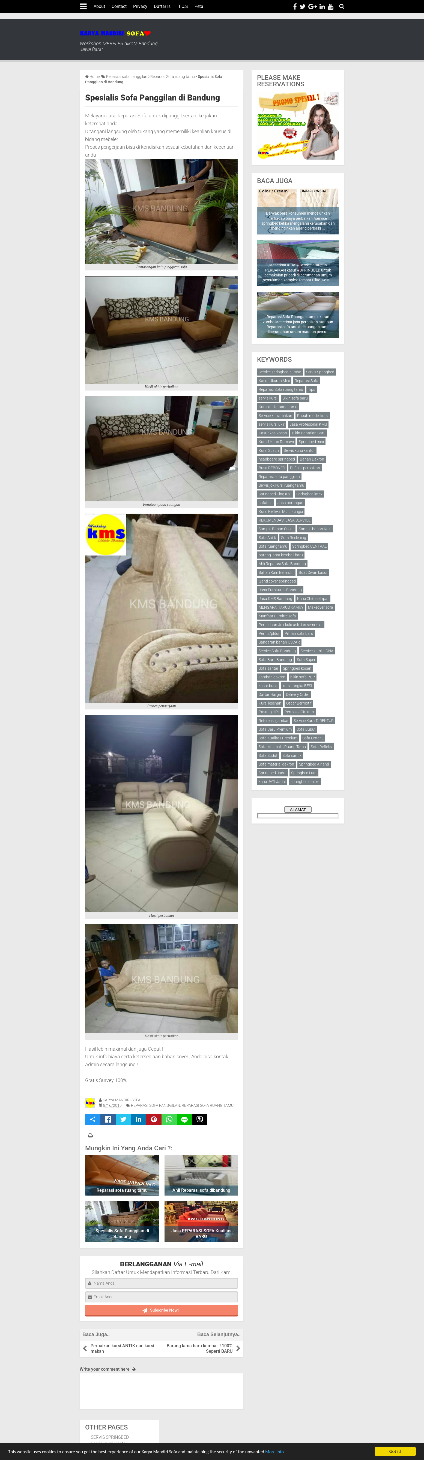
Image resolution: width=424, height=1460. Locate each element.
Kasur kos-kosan (273, 433)
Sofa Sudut (268, 755)
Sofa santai (268, 668)
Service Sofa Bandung (277, 651)
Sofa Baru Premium (275, 729)
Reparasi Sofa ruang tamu (208, 1105)
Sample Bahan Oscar (276, 529)
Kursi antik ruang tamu (278, 407)
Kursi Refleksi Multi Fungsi (281, 511)
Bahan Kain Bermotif (276, 572)
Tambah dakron (272, 677)
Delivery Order (297, 694)
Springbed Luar (304, 773)
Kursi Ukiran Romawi (276, 442)
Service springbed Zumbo (280, 372)
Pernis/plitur (269, 633)
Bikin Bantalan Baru (309, 433)
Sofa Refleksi (322, 747)
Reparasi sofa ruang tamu (122, 1190)
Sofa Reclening (293, 537)
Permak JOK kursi (300, 712)
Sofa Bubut (306, 729)
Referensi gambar (274, 720)
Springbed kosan (297, 668)
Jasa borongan (290, 503)
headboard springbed (277, 459)
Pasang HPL (269, 712)
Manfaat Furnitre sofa (277, 616)
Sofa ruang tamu (273, 546)
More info (274, 1452)
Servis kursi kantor (299, 450)
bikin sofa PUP (302, 677)
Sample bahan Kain (315, 529)
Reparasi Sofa (306, 381)
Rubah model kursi (313, 415)
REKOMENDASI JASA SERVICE (284, 520)
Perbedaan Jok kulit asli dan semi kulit (291, 625)
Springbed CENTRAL (309, 546)
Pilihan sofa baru (299, 633)
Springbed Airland (314, 764)
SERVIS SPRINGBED (110, 1437)
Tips (311, 389)
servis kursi (268, 398)
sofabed (266, 503)
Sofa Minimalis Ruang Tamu (282, 747)
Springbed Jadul (272, 773)
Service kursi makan (275, 415)
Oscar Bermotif (299, 703)
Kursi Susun (269, 450)
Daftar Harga (270, 694)
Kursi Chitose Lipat (313, 598)
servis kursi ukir (272, 424)
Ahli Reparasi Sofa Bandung (282, 564)
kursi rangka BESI (297, 686)
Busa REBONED (272, 468)
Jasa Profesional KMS (308, 424)
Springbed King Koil (275, 494)
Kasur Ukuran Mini (274, 381)
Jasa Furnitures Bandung (280, 590)
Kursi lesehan (270, 703)
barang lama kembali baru (281, 555)
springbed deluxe (305, 781)
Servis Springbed (320, 372)
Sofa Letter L (313, 738)
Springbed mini (311, 442)
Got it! (395, 1451)
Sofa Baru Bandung (275, 659)
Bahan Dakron (312, 459)
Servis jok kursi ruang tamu (281, 485)
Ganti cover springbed (277, 581)
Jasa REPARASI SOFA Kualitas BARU (201, 1233)
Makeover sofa (320, 607)
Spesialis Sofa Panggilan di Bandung (152, 97)
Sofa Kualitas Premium (278, 738)
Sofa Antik (267, 537)
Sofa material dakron (276, 764)
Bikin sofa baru (295, 398)
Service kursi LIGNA (317, 651)
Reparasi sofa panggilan (155, 1105)
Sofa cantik (291, 755)
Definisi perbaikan (305, 468)
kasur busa (268, 686)
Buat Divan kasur (313, 572)
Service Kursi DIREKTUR (314, 720)
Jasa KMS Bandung (275, 598)
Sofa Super (306, 659)
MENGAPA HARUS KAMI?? (281, 607)
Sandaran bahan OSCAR (279, 642)
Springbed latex (309, 494)
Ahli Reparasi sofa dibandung (201, 1190)
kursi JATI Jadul (272, 781)
